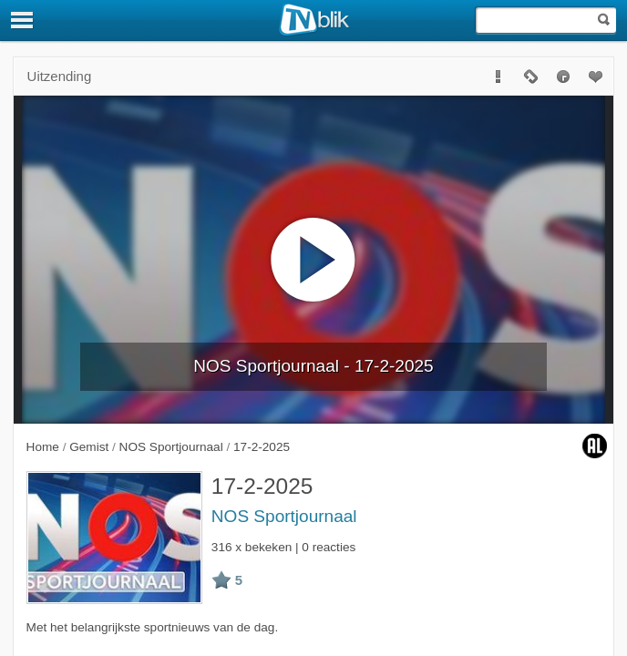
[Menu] (23, 20)
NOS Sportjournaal (284, 516)
